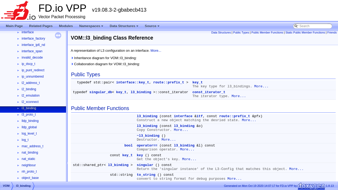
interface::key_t (132, 82)
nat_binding (30, 152)
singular (145, 165)
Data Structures (124, 27)
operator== (147, 146)
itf (199, 116)
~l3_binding (148, 136)
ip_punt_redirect (33, 70)
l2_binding (29, 89)
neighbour (29, 165)
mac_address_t (32, 146)
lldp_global (29, 127)
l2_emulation (31, 95)
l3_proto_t (29, 114)
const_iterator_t (209, 92)
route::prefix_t (168, 82)
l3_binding (29, 108)
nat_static (28, 159)
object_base (30, 178)
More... (156, 51)
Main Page (14, 26)
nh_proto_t (29, 171)
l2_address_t (31, 83)
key (140, 155)
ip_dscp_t (28, 64)
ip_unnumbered (33, 76)
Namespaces (91, 27)
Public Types (241, 32)
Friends (332, 32)
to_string (146, 175)
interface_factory (33, 38)
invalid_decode (32, 57)
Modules (66, 26)
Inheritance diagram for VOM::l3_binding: (104, 58)
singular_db (100, 92)
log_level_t (29, 133)
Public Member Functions (267, 32)
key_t (198, 82)
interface (28, 32)
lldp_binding (30, 121)
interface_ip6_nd (33, 45)
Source (152, 27)
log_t (25, 140)
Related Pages (41, 26)
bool (128, 146)
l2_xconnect (30, 102)
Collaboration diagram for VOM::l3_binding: (105, 64)
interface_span (32, 51)
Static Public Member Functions (305, 32)
